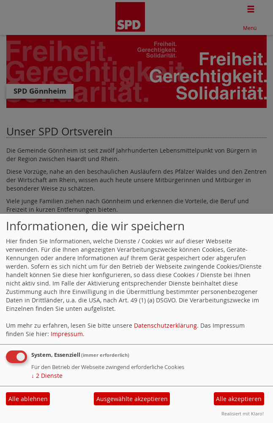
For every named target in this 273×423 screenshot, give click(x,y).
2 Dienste (47, 376)
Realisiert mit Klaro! (242, 413)
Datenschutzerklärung (165, 325)
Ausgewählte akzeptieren (132, 399)
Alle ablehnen (28, 399)
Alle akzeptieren (239, 399)
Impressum (67, 334)
